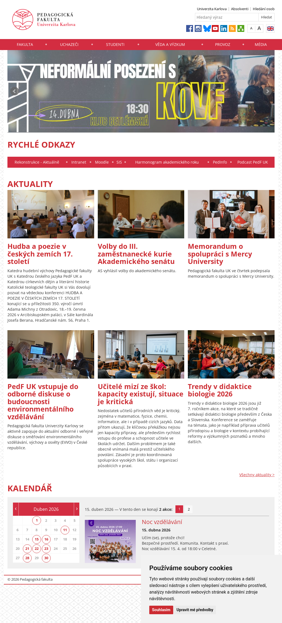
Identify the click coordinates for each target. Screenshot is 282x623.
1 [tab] (179, 508)
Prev (14, 91)
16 (46, 539)
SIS (119, 162)
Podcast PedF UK (252, 162)
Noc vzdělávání (162, 522)
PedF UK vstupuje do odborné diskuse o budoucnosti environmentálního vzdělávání (42, 401)
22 (37, 548)
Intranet (78, 162)
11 (65, 529)
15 (37, 539)
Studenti (115, 44)
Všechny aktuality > (257, 474)
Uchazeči (69, 44)
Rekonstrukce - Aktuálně (37, 162)
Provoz (222, 44)
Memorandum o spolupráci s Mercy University (220, 253)
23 (46, 548)
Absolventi (239, 8)
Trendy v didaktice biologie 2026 (220, 390)
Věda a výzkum (170, 44)
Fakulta (25, 44)
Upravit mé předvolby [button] (195, 610)
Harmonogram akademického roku (167, 162)
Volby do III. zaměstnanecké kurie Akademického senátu (136, 253)
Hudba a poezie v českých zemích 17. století (40, 253)
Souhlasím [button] (161, 610)
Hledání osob (264, 8)
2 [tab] (189, 509)
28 (27, 557)
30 (46, 557)
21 (27, 548)
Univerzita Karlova (212, 8)
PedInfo (220, 162)
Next (267, 91)
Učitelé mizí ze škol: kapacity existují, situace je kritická (140, 394)
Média (261, 44)
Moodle (102, 162)
